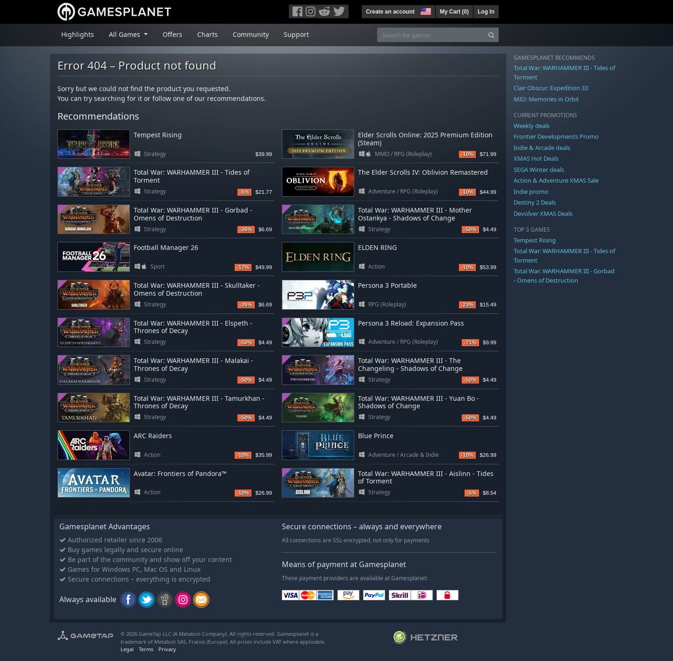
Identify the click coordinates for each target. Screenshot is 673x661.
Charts (207, 34)
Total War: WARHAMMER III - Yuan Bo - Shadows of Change (418, 402)
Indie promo (531, 191)
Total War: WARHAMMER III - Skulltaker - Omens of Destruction (197, 289)
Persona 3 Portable (387, 285)
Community (251, 34)
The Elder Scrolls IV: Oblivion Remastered (423, 172)
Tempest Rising (158, 134)
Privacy (167, 649)
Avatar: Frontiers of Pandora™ (180, 473)
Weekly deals (532, 125)
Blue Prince (376, 435)
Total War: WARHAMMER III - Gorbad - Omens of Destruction (193, 214)
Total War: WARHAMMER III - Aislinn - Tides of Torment (426, 477)
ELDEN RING (377, 247)
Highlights (77, 34)
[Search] (491, 35)
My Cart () (454, 11)
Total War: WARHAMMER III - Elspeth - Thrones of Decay (193, 327)
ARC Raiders (153, 435)
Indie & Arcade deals (542, 147)
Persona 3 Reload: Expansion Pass (411, 323)
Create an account (390, 11)
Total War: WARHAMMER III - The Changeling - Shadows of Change (410, 364)
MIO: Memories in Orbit (546, 99)
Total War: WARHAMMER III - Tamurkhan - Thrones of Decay (199, 402)
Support (296, 34)
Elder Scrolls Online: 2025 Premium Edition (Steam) (425, 138)
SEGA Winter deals (539, 169)
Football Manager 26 (166, 247)
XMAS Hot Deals (536, 158)
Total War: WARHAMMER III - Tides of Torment (192, 176)
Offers (172, 34)
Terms (146, 649)
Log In (486, 11)
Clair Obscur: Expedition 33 (551, 88)
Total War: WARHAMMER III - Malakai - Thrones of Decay (193, 364)
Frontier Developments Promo (556, 136)
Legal (127, 649)
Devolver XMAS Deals (543, 213)
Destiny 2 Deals (535, 202)
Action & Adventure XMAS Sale (556, 180)
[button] (425, 10)
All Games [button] (125, 34)
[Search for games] (431, 35)
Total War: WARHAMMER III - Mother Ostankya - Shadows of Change (415, 214)
